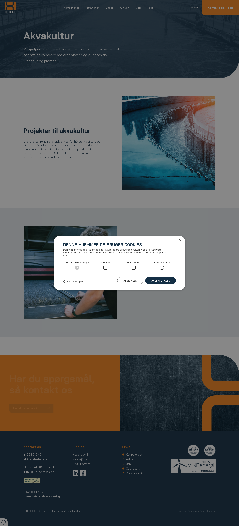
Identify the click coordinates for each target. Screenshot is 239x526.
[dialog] (119, 263)
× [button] (179, 240)
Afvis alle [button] (130, 280)
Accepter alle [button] (161, 280)
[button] (73, 281)
